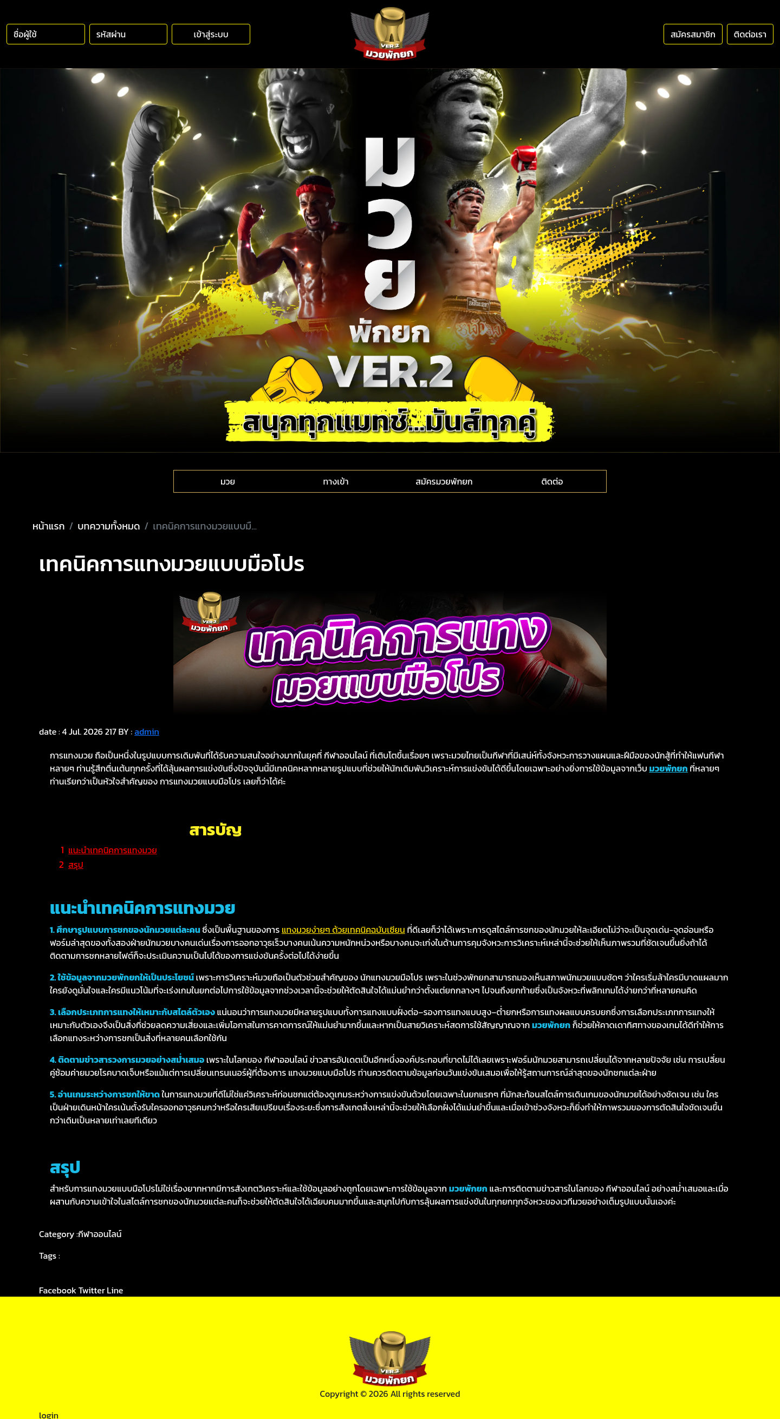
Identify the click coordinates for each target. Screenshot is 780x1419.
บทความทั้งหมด (108, 526)
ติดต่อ (552, 481)
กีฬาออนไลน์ (100, 1233)
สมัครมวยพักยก (443, 481)
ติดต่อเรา (750, 34)
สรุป (75, 864)
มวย (227, 481)
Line (115, 1290)
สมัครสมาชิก (693, 34)
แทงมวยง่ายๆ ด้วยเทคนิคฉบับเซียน (343, 929)
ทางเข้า (336, 481)
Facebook (57, 1290)
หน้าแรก (48, 526)
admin (146, 731)
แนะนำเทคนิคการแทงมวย (112, 849)
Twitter (92, 1290)
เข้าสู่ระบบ (211, 34)
